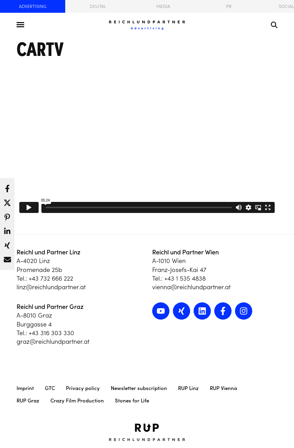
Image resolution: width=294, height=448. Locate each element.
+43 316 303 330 (51, 333)
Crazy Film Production (77, 400)
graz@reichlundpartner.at (53, 341)
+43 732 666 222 (51, 278)
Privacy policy (83, 388)
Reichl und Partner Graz (50, 307)
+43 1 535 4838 (185, 278)
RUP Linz (188, 388)
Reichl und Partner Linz (48, 252)
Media (163, 6)
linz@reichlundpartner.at (51, 287)
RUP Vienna (223, 388)
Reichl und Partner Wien (185, 252)
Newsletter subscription (139, 388)
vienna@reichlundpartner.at (191, 287)
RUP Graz (28, 400)
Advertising (33, 6)
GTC (50, 388)
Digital (98, 6)
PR (229, 6)
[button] (7, 187)
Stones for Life (132, 400)
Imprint (25, 388)
